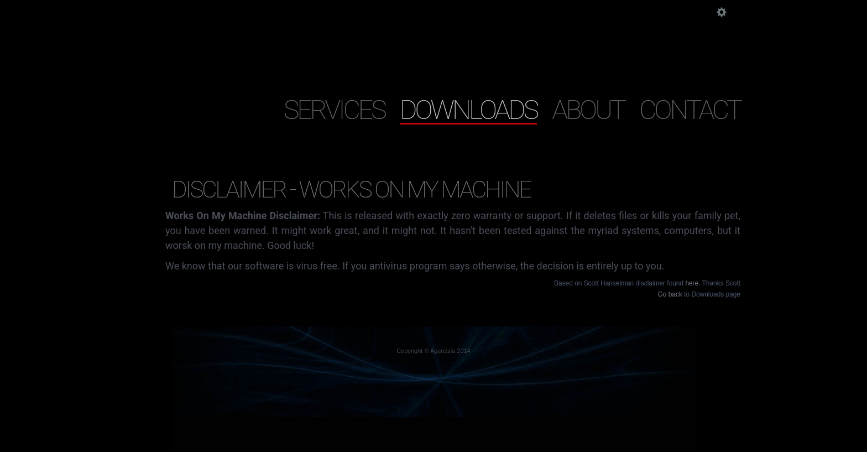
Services (334, 109)
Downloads (468, 109)
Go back (670, 294)
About (588, 109)
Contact (689, 109)
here (691, 283)
